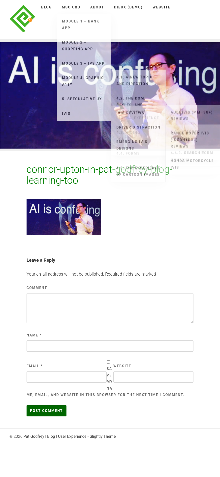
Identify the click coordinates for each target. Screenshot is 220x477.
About (97, 7)
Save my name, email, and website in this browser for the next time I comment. (106, 382)
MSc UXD (71, 7)
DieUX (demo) (128, 7)
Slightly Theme (103, 436)
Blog (46, 7)
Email (35, 366)
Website (161, 7)
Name (34, 335)
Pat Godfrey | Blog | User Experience (54, 436)
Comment (37, 288)
